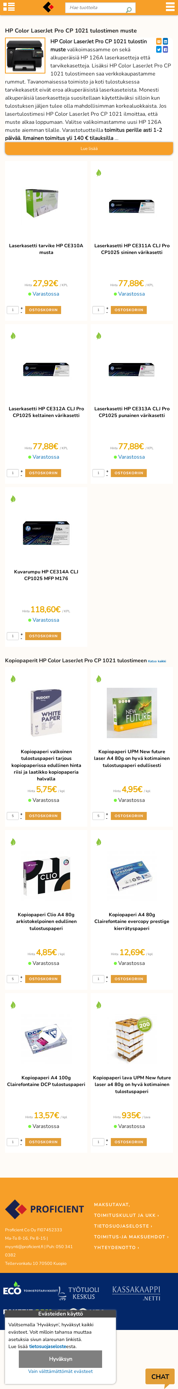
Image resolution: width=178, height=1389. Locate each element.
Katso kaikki (157, 661)
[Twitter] (159, 49)
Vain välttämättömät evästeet (60, 1371)
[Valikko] (170, 9)
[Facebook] (165, 49)
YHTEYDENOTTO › (116, 1248)
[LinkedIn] (165, 41)
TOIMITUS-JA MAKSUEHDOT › (131, 1237)
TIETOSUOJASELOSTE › (123, 1226)
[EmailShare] (159, 41)
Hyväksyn (60, 1359)
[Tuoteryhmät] (9, 9)
